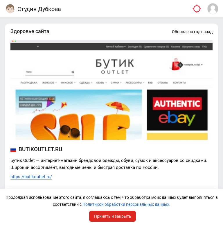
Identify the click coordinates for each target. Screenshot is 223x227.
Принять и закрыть (112, 216)
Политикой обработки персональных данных (125, 204)
